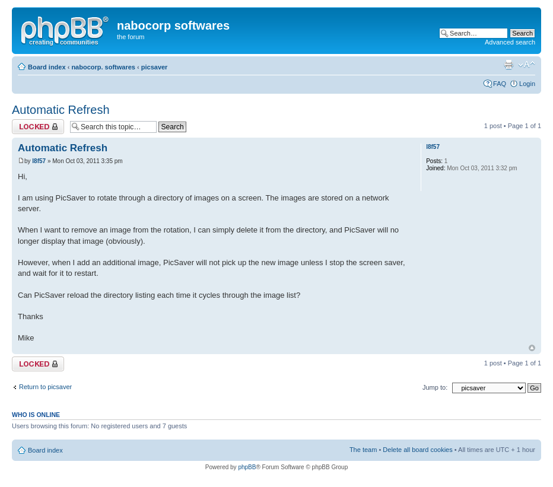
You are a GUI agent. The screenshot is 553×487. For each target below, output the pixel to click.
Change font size (526, 64)
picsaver (154, 67)
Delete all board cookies (417, 449)
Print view (508, 64)
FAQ (499, 83)
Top (532, 348)
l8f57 (39, 161)
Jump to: (434, 387)
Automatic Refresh (61, 109)
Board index (47, 67)
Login (527, 83)
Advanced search (510, 42)
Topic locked (38, 126)
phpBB (247, 467)
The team (363, 449)
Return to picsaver (45, 386)
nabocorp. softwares (103, 67)
